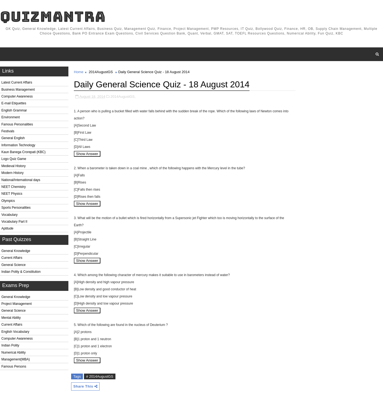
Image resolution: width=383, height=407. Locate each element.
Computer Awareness (17, 96)
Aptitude (7, 228)
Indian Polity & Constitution (20, 272)
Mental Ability (11, 318)
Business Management (18, 89)
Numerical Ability (13, 352)
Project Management (16, 304)
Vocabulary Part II (14, 221)
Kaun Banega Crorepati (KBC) (23, 152)
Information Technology (18, 145)
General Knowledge (15, 251)
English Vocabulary (15, 332)
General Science (13, 265)
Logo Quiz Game (13, 159)
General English (13, 138)
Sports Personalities (16, 208)
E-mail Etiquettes (13, 103)
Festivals (7, 131)
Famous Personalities (17, 124)
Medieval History (13, 166)
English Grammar (14, 110)
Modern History (12, 173)
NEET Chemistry (13, 187)
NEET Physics (11, 194)
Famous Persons (13, 366)
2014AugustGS (101, 72)
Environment (10, 117)
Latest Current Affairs (16, 82)
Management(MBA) (15, 359)
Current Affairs (11, 258)
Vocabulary (9, 215)
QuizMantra (53, 16)
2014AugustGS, (123, 96)
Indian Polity (10, 345)
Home (78, 72)
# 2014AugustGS (99, 376)
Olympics (8, 201)
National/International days (20, 180)
